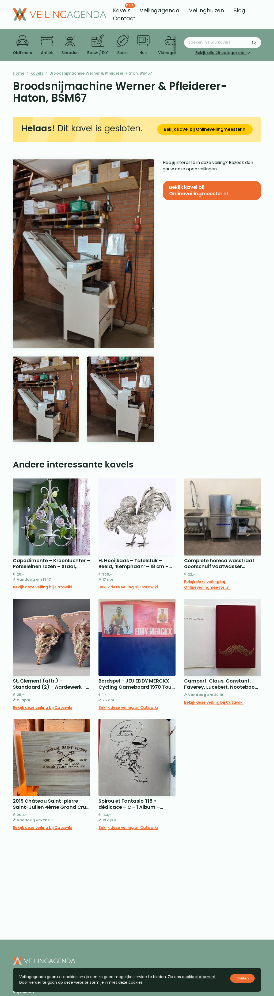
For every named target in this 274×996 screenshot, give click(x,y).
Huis (143, 45)
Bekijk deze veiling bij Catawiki (42, 587)
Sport (122, 45)
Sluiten (243, 978)
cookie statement (199, 976)
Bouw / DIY (97, 45)
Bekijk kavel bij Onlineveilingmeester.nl (205, 129)
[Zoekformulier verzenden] (254, 42)
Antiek (47, 45)
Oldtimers (22, 45)
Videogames (170, 45)
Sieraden (70, 45)
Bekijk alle (222, 52)
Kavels (37, 73)
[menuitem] (122, 10)
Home (18, 73)
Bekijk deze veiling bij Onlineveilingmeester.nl (207, 584)
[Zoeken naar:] (222, 42)
